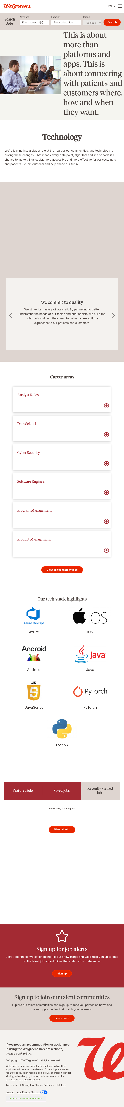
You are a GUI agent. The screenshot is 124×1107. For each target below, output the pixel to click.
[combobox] (66, 22)
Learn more (62, 1018)
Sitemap (10, 1092)
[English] (112, 6)
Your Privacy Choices (32, 1092)
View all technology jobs (62, 569)
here (63, 1085)
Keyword (24, 17)
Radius (86, 17)
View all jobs (62, 829)
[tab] (23, 791)
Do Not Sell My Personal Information (25, 1098)
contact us (23, 1053)
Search (112, 22)
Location (55, 17)
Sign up (62, 973)
